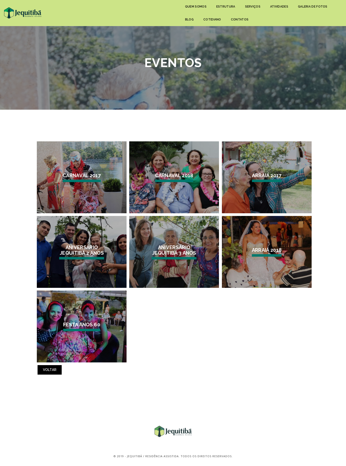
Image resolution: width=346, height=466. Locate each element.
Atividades (181, 9)
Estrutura (127, 9)
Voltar (50, 370)
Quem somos (97, 9)
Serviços (154, 9)
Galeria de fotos (214, 9)
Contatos (293, 9)
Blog (242, 9)
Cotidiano (266, 9)
